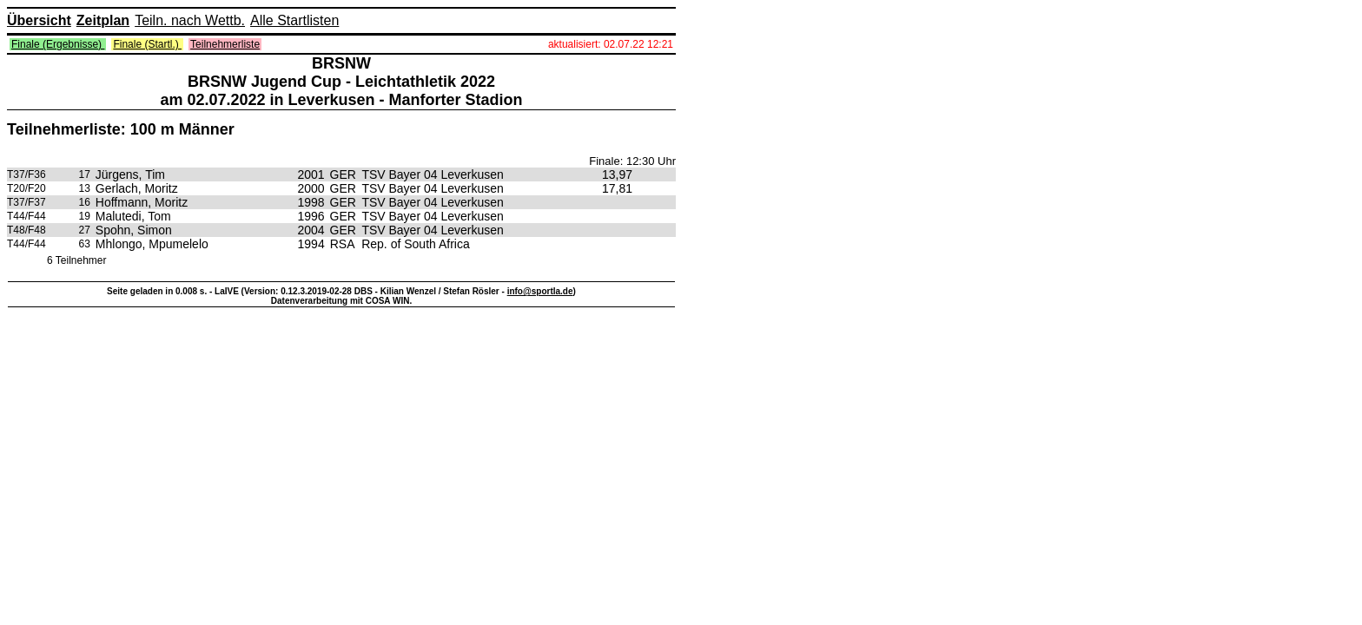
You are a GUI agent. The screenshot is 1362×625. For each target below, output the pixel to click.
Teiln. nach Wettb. (190, 20)
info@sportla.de (540, 291)
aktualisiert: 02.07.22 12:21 (610, 44)
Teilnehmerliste (225, 44)
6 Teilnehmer (76, 260)
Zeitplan (102, 20)
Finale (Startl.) (147, 44)
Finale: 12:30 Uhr (632, 161)
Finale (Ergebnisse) (57, 44)
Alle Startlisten (294, 20)
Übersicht (39, 20)
